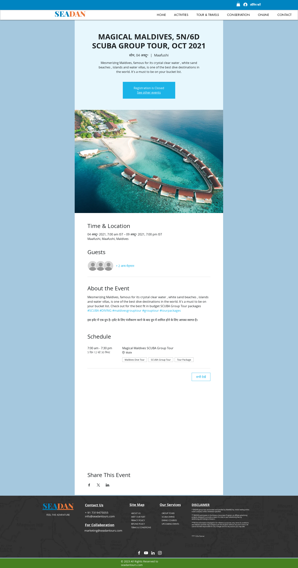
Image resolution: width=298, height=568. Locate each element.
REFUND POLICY (138, 523)
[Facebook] (139, 552)
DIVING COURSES (169, 520)
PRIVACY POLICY (138, 520)
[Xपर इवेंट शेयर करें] (98, 485)
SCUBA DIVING (168, 516)
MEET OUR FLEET (138, 516)
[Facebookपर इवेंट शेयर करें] (89, 485)
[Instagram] (159, 552)
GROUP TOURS (168, 513)
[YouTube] (146, 552)
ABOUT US (136, 513)
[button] (238, 4)
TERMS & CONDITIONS (141, 527)
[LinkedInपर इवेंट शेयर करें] (107, 485)
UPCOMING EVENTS (170, 523)
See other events (149, 92)
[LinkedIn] (152, 552)
